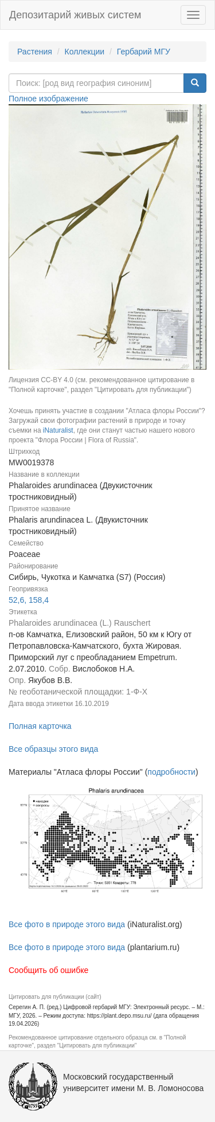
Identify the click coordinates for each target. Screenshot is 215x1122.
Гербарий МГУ (143, 51)
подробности (171, 771)
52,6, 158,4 (29, 600)
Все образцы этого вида (53, 749)
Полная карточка (40, 726)
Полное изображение (48, 98)
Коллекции (85, 51)
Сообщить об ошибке (48, 970)
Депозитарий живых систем (75, 15)
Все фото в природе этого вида (67, 924)
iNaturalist (58, 430)
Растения (34, 51)
